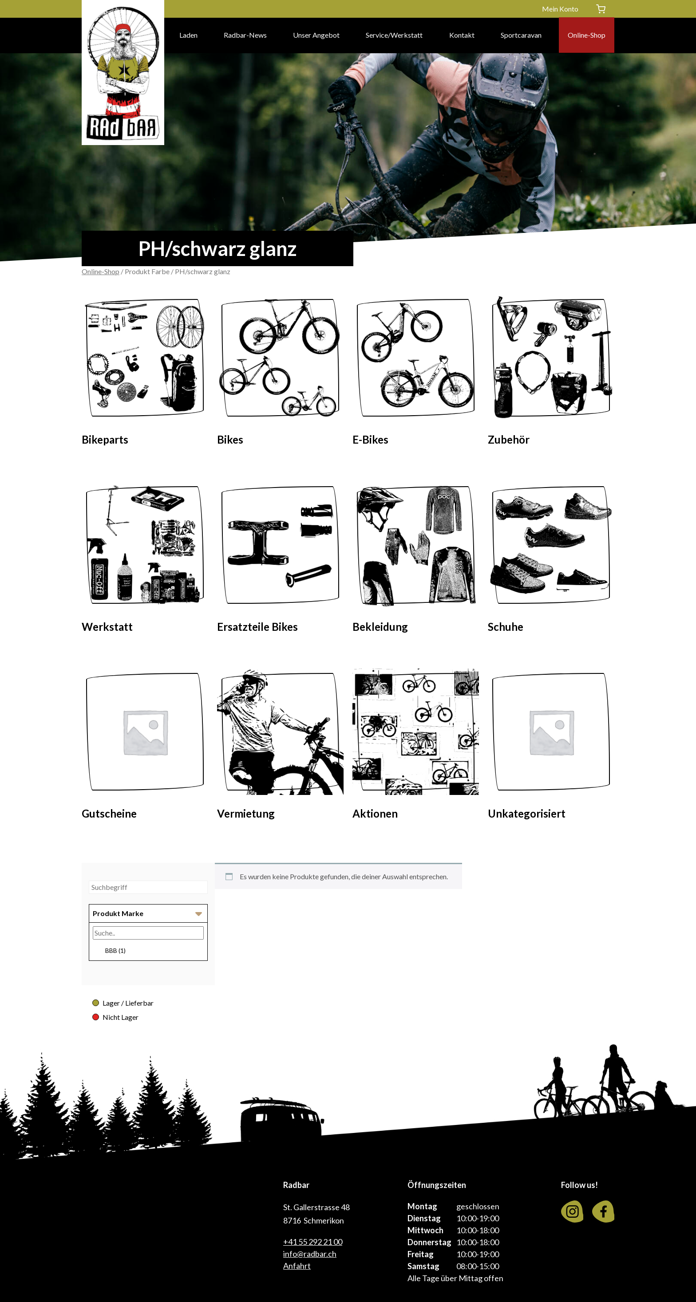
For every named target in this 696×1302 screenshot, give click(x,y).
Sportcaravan (521, 35)
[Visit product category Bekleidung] (415, 560)
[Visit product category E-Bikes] (415, 373)
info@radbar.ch (309, 1254)
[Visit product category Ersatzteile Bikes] (280, 560)
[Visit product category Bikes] (280, 373)
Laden (188, 35)
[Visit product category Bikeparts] (145, 373)
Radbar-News (245, 35)
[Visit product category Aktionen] (415, 747)
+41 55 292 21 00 (312, 1242)
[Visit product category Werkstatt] (145, 560)
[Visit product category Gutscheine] (145, 747)
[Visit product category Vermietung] (280, 747)
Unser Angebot (316, 35)
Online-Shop (586, 35)
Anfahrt (297, 1266)
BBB (115, 950)
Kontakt (462, 35)
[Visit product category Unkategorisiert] (551, 747)
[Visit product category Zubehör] (551, 373)
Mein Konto (560, 8)
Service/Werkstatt (394, 35)
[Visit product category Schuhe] (551, 560)
